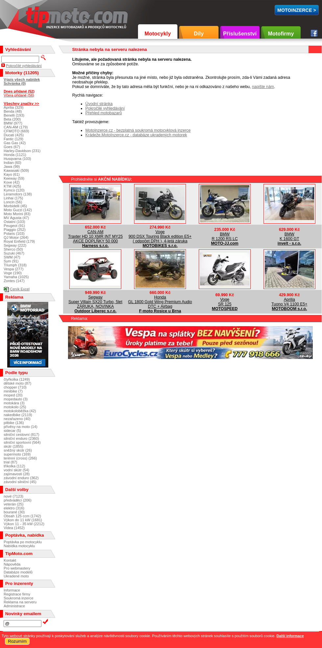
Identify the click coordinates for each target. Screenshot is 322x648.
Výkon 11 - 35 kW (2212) (24, 524)
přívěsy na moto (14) (20, 427)
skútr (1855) (13, 446)
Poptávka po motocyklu (23, 542)
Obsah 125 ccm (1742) (22, 516)
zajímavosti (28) (17, 474)
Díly (199, 33)
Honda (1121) (15, 155)
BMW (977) (13, 123)
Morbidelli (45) (15, 206)
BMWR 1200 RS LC (225, 236)
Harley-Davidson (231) (22, 151)
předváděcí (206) (18, 500)
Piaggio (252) (15, 230)
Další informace (290, 636)
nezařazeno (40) (17, 419)
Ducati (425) (14, 135)
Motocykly (158, 33)
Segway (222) (15, 245)
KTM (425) (12, 186)
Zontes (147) (14, 281)
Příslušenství (240, 33)
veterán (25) (13, 504)
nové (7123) (13, 496)
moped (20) (13, 395)
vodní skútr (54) (16, 470)
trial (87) (10, 462)
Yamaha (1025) (16, 277)
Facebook (314, 33)
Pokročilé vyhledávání (105, 108)
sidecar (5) (12, 431)
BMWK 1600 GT (289, 236)
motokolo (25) (15, 407)
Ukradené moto (16, 576)
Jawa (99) (12, 166)
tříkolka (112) (14, 466)
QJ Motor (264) (16, 237)
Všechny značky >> (21, 103)
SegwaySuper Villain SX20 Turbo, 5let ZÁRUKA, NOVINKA (95, 302)
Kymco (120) (14, 190)
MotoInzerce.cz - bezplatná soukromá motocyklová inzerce (138, 130)
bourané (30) (14, 512)
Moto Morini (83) (17, 214)
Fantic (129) (13, 139)
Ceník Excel (20, 289)
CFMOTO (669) (16, 131)
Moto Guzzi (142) (18, 210)
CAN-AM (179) (16, 127)
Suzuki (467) (14, 253)
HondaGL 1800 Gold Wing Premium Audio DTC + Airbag (160, 302)
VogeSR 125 (224, 301)
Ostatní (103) (14, 222)
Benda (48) (13, 111)
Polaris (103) (14, 233)
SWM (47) (12, 257)
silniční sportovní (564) (22, 442)
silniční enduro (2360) (21, 438)
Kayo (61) (12, 174)
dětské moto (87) (17, 383)
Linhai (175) (13, 198)
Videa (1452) (14, 528)
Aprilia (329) (13, 107)
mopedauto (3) (16, 399)
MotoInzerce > (296, 10)
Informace (12, 590)
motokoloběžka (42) (20, 411)
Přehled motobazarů (103, 113)
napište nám (263, 86)
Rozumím (17, 641)
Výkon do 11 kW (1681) (23, 520)
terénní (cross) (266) (20, 458)
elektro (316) (14, 508)
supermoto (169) (17, 454)
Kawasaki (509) (16, 170)
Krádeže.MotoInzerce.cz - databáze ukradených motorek (136, 135)
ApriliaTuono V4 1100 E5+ (289, 301)
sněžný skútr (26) (18, 450)
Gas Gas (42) (15, 143)
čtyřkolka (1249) (17, 379)
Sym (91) (11, 261)
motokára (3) (14, 403)
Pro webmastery (17, 568)
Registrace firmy (17, 594)
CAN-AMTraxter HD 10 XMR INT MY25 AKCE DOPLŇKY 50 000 (95, 236)
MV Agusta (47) (16, 218)
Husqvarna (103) (17, 159)
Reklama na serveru (20, 602)
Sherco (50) (13, 249)
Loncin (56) (13, 202)
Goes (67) (12, 147)
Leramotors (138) (18, 194)
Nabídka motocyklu (19, 546)
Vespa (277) (13, 269)
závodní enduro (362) (21, 478)
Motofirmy (281, 33)
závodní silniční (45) (20, 482)
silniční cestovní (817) (21, 434)
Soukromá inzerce (18, 598)
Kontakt (10, 560)
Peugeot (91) (14, 226)
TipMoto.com (41, 15)
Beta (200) (12, 119)
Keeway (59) (14, 178)
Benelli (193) (14, 115)
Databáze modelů (18, 572)
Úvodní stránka (99, 103)
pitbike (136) (14, 423)
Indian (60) (12, 163)
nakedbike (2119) (18, 415)
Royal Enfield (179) (19, 241)
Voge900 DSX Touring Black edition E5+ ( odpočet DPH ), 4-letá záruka (160, 236)
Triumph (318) (15, 265)
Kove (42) (12, 182)
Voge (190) (13, 273)
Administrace (14, 606)
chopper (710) (15, 387)
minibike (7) (13, 391)
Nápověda (12, 564)
